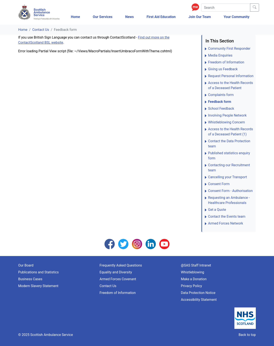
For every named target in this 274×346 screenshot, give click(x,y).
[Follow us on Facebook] (109, 244)
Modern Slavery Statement (38, 286)
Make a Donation (194, 279)
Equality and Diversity (116, 272)
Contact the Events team (226, 216)
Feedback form (219, 102)
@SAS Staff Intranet (196, 265)
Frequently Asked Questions (121, 265)
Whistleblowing (192, 272)
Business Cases (30, 279)
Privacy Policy (191, 286)
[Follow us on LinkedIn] (151, 244)
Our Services (102, 17)
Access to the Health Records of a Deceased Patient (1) (230, 131)
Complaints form (221, 95)
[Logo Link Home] (39, 12)
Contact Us (40, 30)
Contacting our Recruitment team (229, 167)
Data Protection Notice (198, 293)
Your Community (236, 17)
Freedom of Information (226, 62)
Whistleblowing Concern (226, 122)
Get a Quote (217, 210)
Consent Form (218, 184)
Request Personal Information (230, 76)
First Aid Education (161, 17)
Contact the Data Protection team (229, 143)
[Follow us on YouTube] (164, 244)
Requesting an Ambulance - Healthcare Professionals (229, 200)
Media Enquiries (220, 55)
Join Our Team (199, 17)
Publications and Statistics (38, 272)
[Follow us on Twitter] (123, 244)
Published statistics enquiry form (229, 155)
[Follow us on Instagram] (137, 244)
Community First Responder (229, 48)
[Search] (225, 7)
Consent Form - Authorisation (230, 191)
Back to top (247, 335)
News (129, 17)
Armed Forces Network (225, 223)
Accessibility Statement (199, 300)
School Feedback (221, 108)
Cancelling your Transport (227, 177)
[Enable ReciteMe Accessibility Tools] (196, 7)
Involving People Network (227, 115)
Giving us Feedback (223, 69)
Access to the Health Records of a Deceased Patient (230, 85)
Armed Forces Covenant (118, 279)
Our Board (25, 265)
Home (75, 17)
